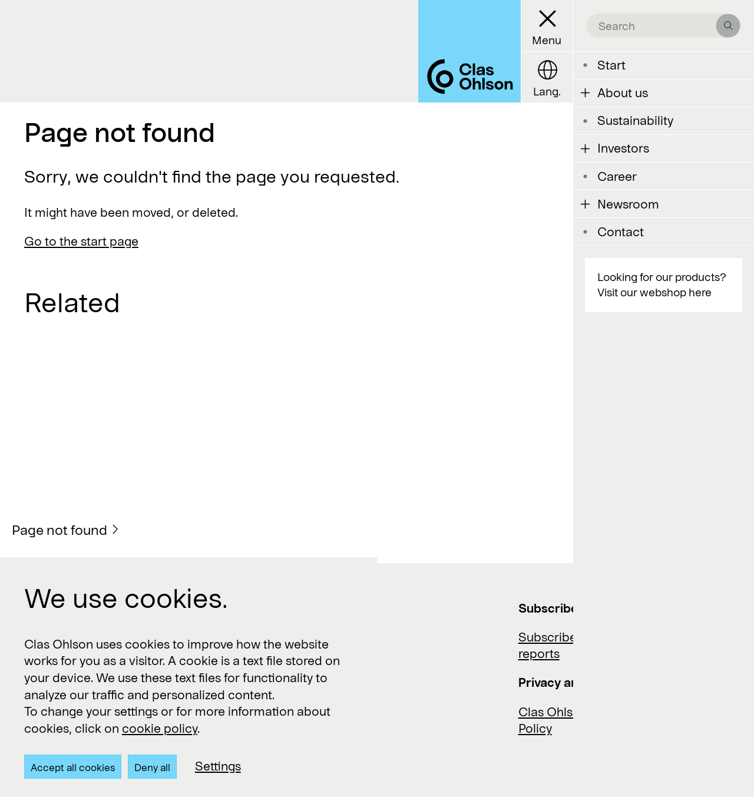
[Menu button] (547, 26)
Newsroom (628, 204)
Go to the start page (81, 241)
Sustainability (635, 120)
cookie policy (159, 728)
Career (617, 176)
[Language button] (547, 77)
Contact (620, 231)
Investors (623, 148)
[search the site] (658, 26)
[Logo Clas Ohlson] (469, 51)
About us (622, 92)
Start (611, 65)
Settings (218, 766)
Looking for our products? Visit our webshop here (661, 284)
